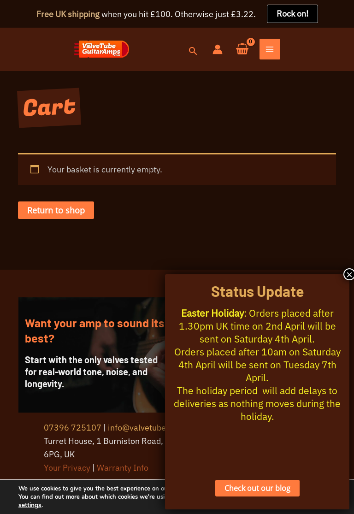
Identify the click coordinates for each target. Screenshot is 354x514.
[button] (266, 53)
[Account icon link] (291, 51)
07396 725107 (72, 430)
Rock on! (292, 13)
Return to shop (56, 213)
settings (46, 505)
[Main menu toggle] (343, 51)
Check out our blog (257, 488)
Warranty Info (122, 471)
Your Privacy (67, 471)
